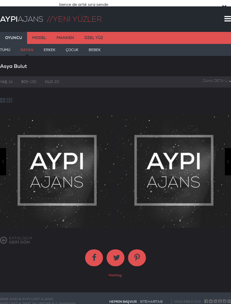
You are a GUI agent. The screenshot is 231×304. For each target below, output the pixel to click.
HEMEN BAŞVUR (122, 297)
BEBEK (95, 47)
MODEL (39, 33)
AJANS (21, 15)
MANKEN (65, 33)
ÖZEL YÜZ (93, 33)
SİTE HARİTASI (151, 297)
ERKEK (49, 47)
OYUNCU (13, 33)
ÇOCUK (72, 47)
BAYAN (26, 47)
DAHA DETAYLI (217, 76)
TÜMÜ (5, 47)
